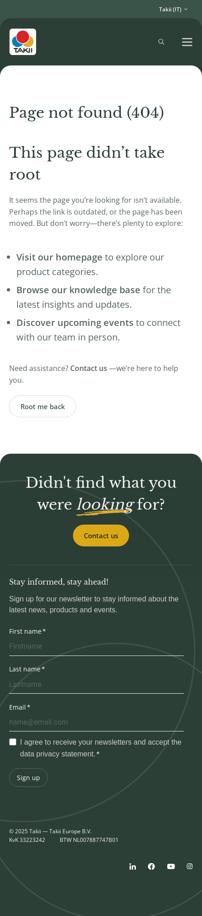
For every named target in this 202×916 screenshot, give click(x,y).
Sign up (28, 777)
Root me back (43, 406)
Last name (25, 669)
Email (17, 707)
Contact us (101, 535)
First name (25, 631)
